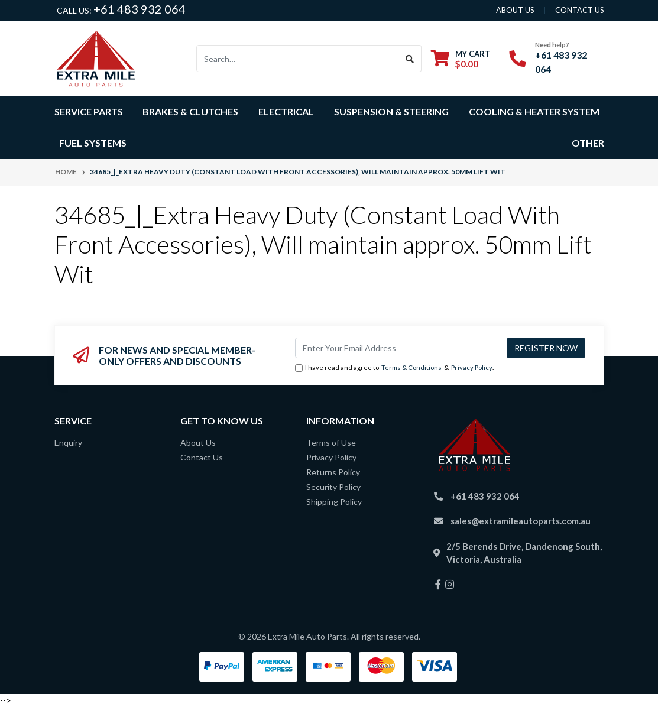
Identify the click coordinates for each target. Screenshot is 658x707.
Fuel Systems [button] (93, 142)
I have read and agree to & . (394, 368)
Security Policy (333, 487)
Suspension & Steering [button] (391, 111)
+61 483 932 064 (139, 9)
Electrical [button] (286, 111)
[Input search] (297, 58)
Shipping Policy (334, 502)
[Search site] (410, 58)
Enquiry (68, 442)
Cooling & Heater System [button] (534, 111)
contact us (579, 10)
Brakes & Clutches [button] (190, 111)
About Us (198, 442)
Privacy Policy (471, 367)
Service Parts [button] (88, 111)
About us (515, 10)
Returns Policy (333, 472)
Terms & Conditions (411, 367)
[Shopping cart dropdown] (460, 59)
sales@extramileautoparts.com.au (520, 520)
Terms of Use (331, 442)
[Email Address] (399, 348)
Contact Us (201, 457)
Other (588, 142)
